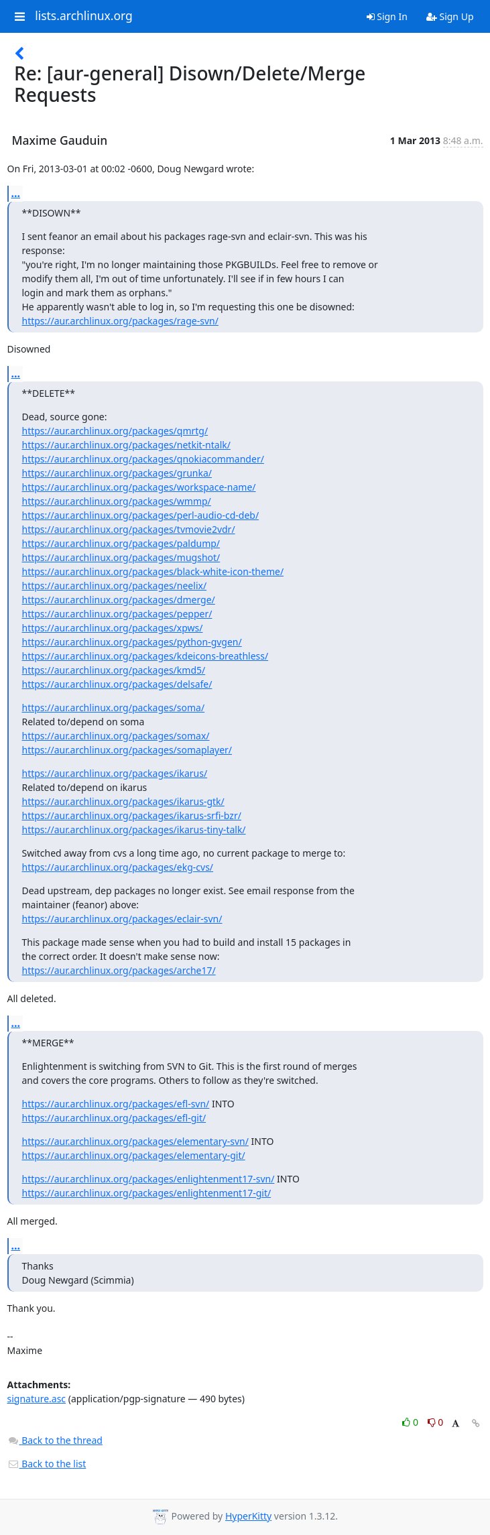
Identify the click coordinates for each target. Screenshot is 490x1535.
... (16, 193)
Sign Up (450, 16)
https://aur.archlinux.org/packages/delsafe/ (117, 684)
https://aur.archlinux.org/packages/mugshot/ (121, 557)
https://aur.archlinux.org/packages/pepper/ (117, 613)
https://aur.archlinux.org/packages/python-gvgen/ (132, 641)
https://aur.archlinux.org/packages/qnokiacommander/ (143, 458)
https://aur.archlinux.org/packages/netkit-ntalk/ (126, 444)
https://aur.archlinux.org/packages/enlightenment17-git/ (146, 1192)
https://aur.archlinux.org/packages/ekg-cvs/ (118, 867)
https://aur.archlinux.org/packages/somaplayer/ (127, 749)
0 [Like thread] (411, 1422)
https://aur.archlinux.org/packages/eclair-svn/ (122, 918)
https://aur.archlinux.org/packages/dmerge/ (118, 599)
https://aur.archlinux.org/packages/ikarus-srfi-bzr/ (131, 815)
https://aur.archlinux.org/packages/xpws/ (112, 627)
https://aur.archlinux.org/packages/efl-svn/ (116, 1103)
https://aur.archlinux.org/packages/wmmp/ (116, 501)
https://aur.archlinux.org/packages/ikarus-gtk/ (123, 801)
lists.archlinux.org (84, 16)
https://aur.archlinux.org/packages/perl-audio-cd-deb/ (140, 515)
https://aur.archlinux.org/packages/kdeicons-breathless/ (145, 656)
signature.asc (36, 1398)
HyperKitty (248, 1516)
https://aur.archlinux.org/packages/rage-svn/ (120, 320)
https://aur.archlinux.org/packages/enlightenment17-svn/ (148, 1178)
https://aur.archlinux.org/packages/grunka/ (117, 473)
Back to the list (46, 1463)
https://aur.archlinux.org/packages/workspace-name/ (139, 487)
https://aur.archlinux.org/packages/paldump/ (121, 543)
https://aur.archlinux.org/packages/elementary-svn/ (135, 1141)
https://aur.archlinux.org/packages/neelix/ (114, 585)
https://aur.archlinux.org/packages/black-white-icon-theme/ (153, 571)
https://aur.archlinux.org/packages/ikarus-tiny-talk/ (134, 829)
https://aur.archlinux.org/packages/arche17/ (119, 970)
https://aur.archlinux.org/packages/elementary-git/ (133, 1155)
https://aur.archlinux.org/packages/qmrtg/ (115, 430)
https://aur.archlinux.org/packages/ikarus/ (115, 773)
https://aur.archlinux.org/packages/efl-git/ (114, 1117)
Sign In (387, 16)
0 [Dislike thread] (436, 1422)
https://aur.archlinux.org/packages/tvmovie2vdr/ (128, 529)
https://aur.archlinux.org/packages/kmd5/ (114, 670)
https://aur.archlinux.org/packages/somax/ (116, 735)
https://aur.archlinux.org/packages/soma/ (113, 707)
